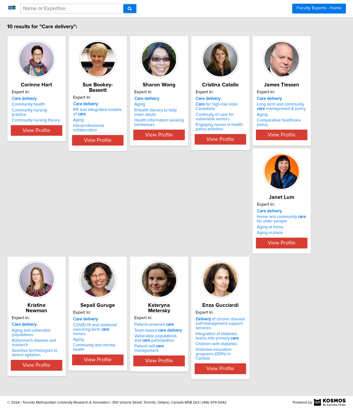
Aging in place (121, 237)
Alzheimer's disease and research (212, 227)
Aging (113, 114)
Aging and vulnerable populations (212, 221)
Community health (50, 104)
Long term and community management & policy (62, 223)
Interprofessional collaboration (136, 120)
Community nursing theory (58, 116)
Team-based (58, 338)
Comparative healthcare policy (62, 237)
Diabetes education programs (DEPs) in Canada (135, 360)
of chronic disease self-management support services (137, 334)
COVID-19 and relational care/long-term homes (279, 223)
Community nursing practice (59, 110)
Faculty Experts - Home (319, 8)
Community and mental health (282, 237)
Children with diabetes (128, 353)
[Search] (129, 8)
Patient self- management (61, 354)
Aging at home (121, 231)
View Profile (65, 139)
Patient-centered (54, 332)
